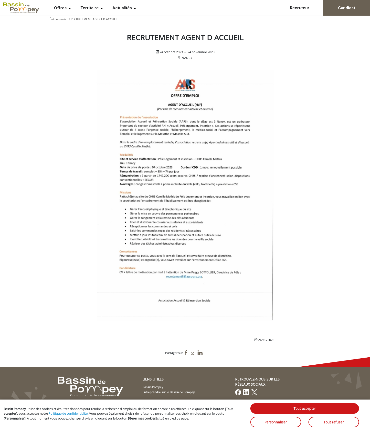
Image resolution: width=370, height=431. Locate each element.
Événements (58, 19)
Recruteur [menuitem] (299, 7)
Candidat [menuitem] (346, 7)
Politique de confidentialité (68, 413)
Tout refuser (334, 422)
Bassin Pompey (152, 387)
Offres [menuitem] (61, 7)
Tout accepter (305, 408)
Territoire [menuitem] (90, 7)
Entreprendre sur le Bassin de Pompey (168, 392)
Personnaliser (275, 422)
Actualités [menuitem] (122, 7)
